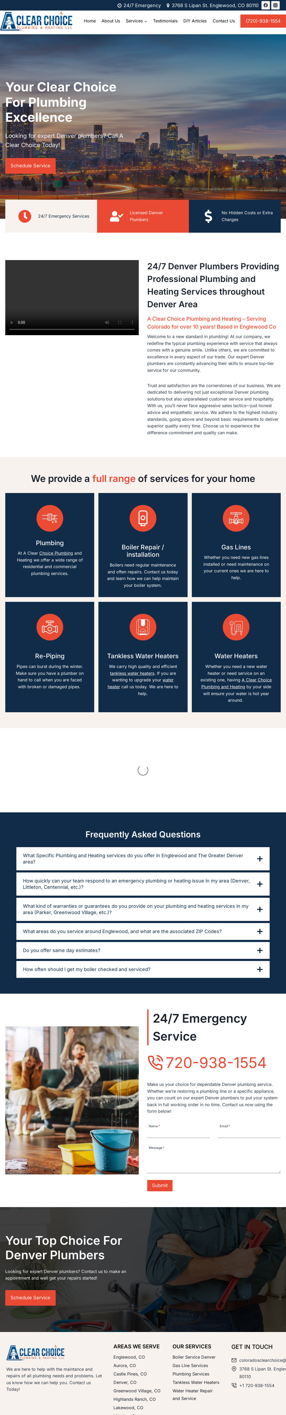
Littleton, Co (125, 1363)
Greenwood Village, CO (136, 1338)
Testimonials (165, 20)
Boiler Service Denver (194, 1304)
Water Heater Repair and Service (193, 1341)
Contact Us (224, 20)
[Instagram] (275, 5)
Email (225, 1073)
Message (156, 1095)
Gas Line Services (190, 1313)
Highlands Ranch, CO (134, 1346)
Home (90, 20)
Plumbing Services (191, 1321)
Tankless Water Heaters (196, 1329)
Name (154, 1073)
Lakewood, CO (128, 1355)
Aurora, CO (124, 1313)
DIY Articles (195, 20)
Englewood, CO (129, 1304)
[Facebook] (265, 5)
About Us (111, 20)
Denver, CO (124, 1329)
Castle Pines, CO (130, 1321)
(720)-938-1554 (263, 21)
